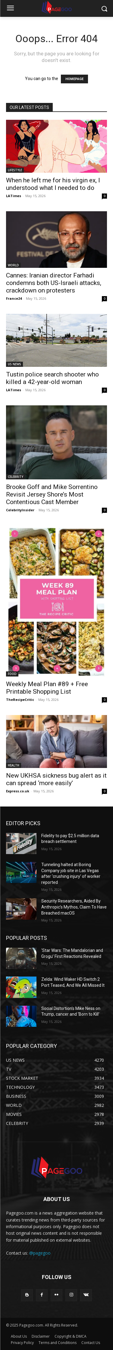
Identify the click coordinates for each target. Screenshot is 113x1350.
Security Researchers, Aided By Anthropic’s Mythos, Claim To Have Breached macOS (74, 907)
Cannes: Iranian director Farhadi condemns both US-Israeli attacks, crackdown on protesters (53, 283)
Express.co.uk (17, 791)
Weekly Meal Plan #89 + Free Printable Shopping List (47, 687)
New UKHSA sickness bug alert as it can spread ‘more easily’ (56, 779)
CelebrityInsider (20, 510)
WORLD (13, 265)
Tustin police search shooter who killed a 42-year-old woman (52, 378)
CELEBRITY (15, 477)
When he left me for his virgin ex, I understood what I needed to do (53, 184)
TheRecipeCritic (20, 699)
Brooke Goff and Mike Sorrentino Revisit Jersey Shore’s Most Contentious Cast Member (52, 494)
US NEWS (14, 364)
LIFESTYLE (15, 170)
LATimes (13, 196)
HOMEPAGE (74, 79)
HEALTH (13, 765)
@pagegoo (40, 1253)
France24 (14, 298)
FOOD (12, 674)
